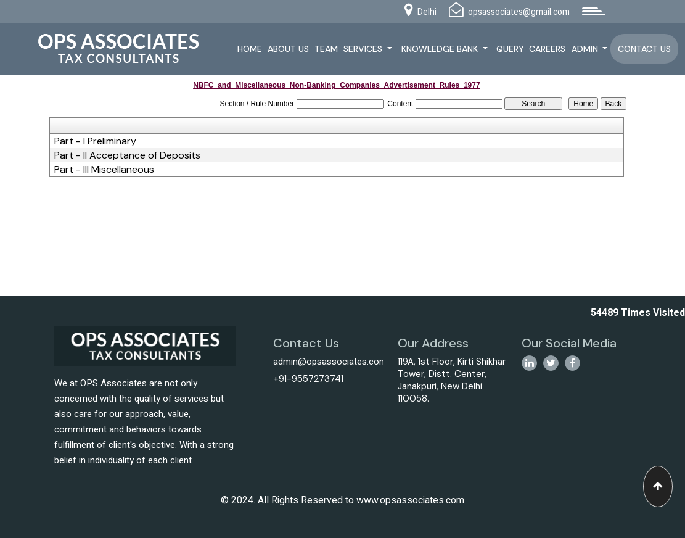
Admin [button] (586, 48)
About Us (288, 48)
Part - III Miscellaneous (104, 170)
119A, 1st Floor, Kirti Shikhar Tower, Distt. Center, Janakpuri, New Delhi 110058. (452, 380)
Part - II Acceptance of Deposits (127, 155)
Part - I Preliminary (95, 141)
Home (249, 48)
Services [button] (364, 48)
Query (510, 48)
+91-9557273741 (308, 379)
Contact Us (644, 48)
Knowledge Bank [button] (440, 48)
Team (326, 48)
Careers (547, 48)
